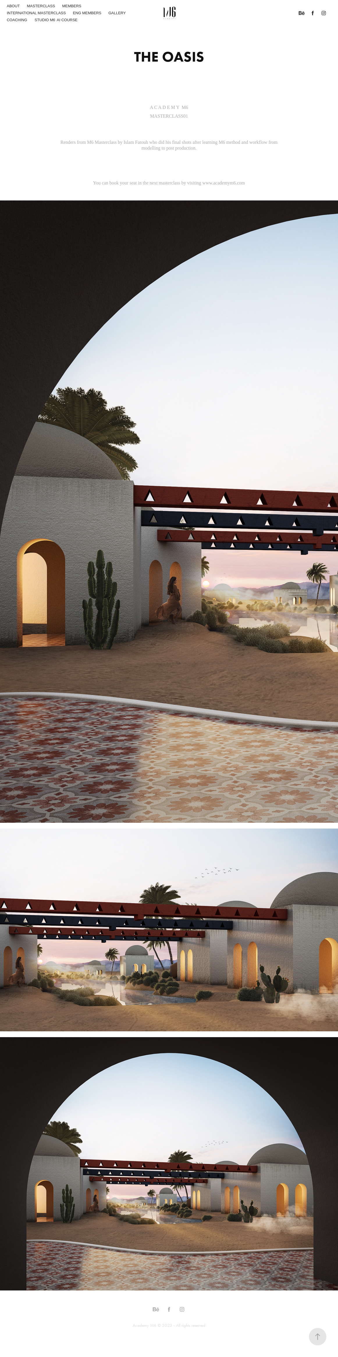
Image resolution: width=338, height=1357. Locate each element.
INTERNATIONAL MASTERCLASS (36, 13)
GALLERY (117, 13)
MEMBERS (71, 6)
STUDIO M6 (45, 20)
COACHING (17, 20)
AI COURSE (67, 20)
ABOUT (13, 6)
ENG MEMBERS (87, 13)
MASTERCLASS (41, 6)
